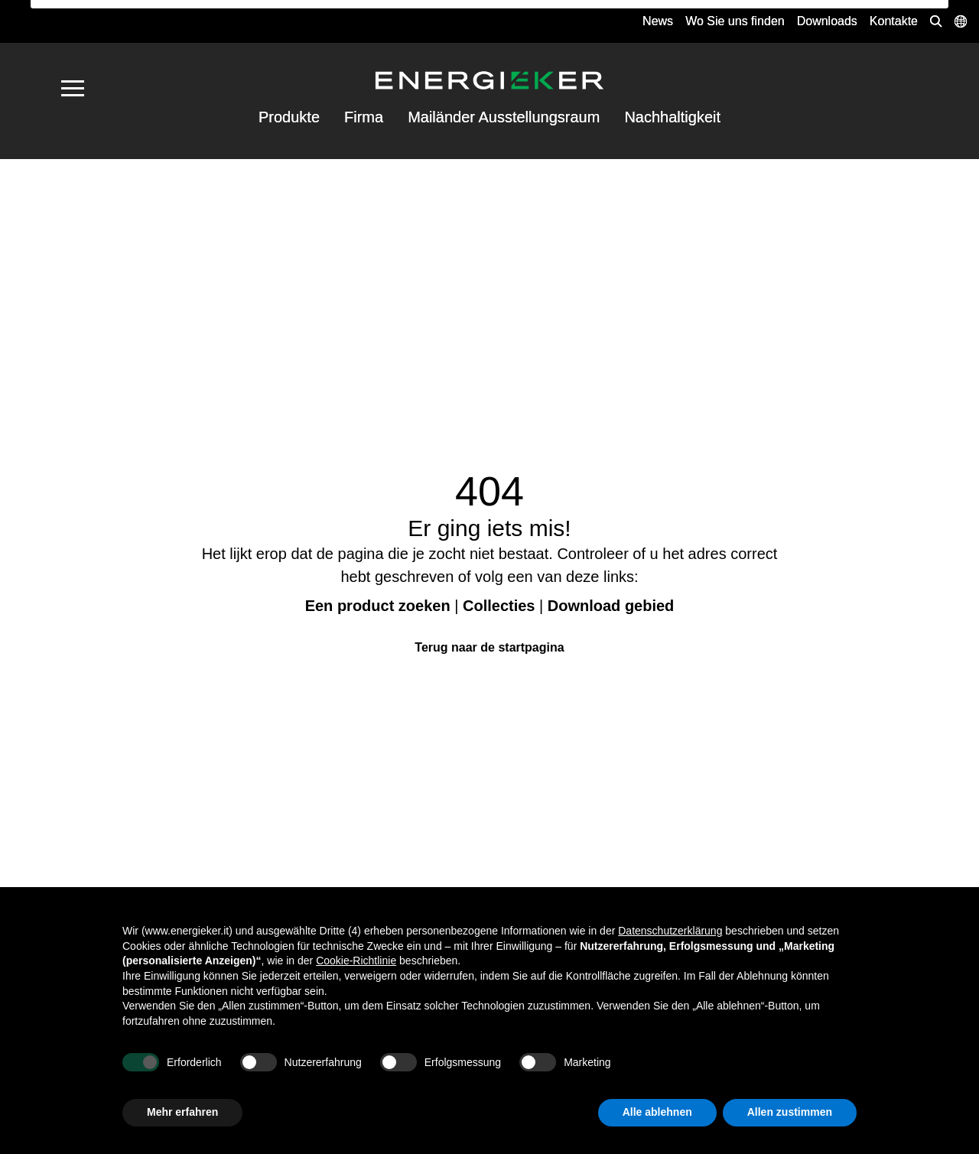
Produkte (289, 117)
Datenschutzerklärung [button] (670, 931)
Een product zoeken (377, 605)
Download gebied (611, 605)
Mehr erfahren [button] (182, 1112)
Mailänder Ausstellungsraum (504, 117)
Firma (363, 117)
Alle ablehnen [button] (657, 1112)
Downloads (827, 21)
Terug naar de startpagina (489, 647)
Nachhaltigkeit (672, 117)
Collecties (499, 605)
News (657, 21)
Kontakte (894, 21)
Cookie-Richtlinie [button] (356, 960)
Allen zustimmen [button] (789, 1112)
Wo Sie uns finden (735, 21)
